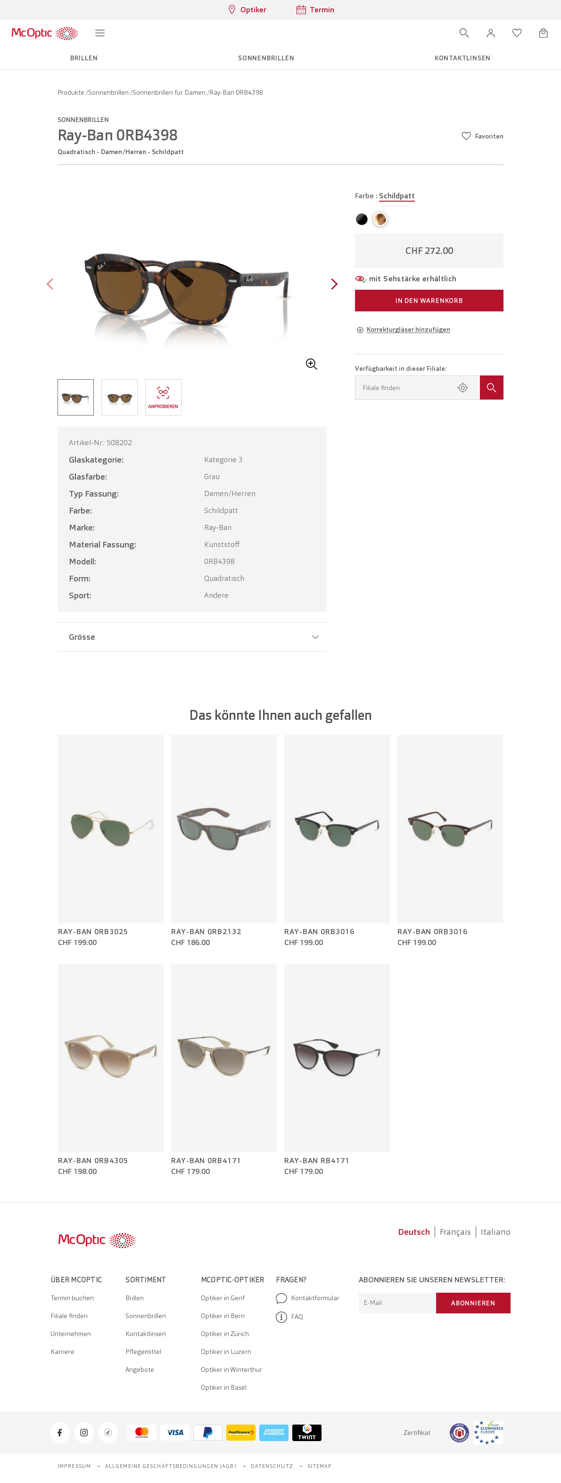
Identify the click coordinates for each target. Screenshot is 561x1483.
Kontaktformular (307, 1298)
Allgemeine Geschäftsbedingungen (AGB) (171, 1466)
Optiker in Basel (224, 1387)
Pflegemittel (143, 1351)
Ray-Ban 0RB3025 (93, 932)
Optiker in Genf (223, 1298)
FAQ (289, 1317)
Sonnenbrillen (109, 92)
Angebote (139, 1369)
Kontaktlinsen (145, 1333)
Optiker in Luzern (226, 1351)
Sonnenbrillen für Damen (169, 92)
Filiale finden (69, 1316)
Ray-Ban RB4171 (317, 1161)
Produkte (72, 92)
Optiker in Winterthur (231, 1369)
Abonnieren (473, 1303)
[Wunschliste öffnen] (517, 33)
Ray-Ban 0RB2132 (206, 932)
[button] (490, 33)
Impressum (74, 1466)
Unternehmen (70, 1333)
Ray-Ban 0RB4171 (206, 1161)
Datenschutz (272, 1466)
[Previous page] (52, 285)
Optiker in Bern (223, 1316)
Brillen (134, 1298)
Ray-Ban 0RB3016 (319, 932)
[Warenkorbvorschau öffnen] (543, 33)
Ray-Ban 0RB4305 (93, 1161)
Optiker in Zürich (225, 1333)
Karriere (62, 1351)
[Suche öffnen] (464, 33)
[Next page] (332, 285)
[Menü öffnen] (100, 33)
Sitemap (319, 1466)
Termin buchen (72, 1298)
